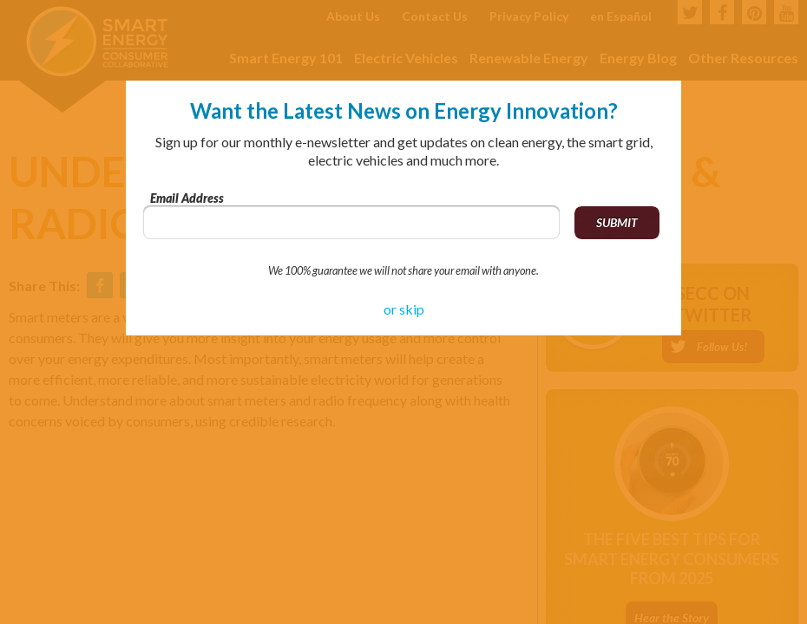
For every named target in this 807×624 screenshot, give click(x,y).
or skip (404, 309)
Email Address (187, 198)
